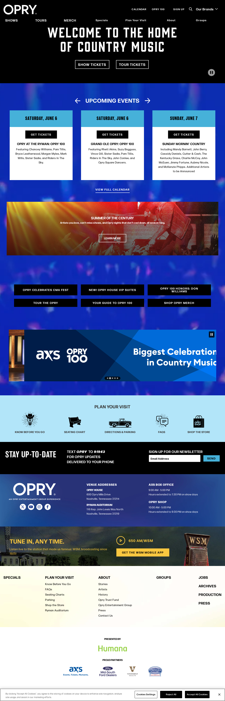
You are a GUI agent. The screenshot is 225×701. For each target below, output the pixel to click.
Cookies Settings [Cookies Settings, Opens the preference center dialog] (146, 694)
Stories (103, 584)
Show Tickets (92, 64)
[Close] (219, 694)
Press (102, 610)
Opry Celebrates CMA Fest (46, 290)
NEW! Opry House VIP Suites (112, 290)
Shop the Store (54, 605)
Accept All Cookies (197, 694)
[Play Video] (211, 72)
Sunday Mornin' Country (183, 143)
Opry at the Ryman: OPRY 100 (41, 143)
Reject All (171, 694)
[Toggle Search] (190, 9)
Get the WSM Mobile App (143, 552)
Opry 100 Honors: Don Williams (179, 289)
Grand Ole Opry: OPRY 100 (112, 143)
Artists (102, 589)
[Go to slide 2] (110, 378)
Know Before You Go (58, 584)
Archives (207, 585)
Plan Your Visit (136, 20)
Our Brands (207, 9)
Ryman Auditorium (57, 610)
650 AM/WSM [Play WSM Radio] (134, 540)
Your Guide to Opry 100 (112, 303)
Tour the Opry (45, 303)
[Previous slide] (77, 101)
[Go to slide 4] (115, 378)
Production (210, 594)
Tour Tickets (132, 64)
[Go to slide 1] (107, 378)
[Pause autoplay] (211, 334)
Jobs (203, 577)
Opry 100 (158, 9)
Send (211, 458)
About (171, 20)
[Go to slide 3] (112, 378)
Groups (201, 20)
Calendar (139, 9)
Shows (11, 20)
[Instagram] (39, 507)
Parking (50, 600)
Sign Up (179, 9)
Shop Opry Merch (179, 303)
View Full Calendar (112, 189)
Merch (70, 20)
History (103, 594)
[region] (112, 695)
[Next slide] (147, 101)
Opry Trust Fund (108, 600)
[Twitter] (23, 507)
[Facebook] (47, 507)
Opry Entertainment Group (115, 605)
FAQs (48, 589)
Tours (41, 20)
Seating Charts (55, 594)
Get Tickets (41, 134)
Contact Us (105, 615)
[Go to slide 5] (117, 378)
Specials (102, 20)
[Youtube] (31, 507)
